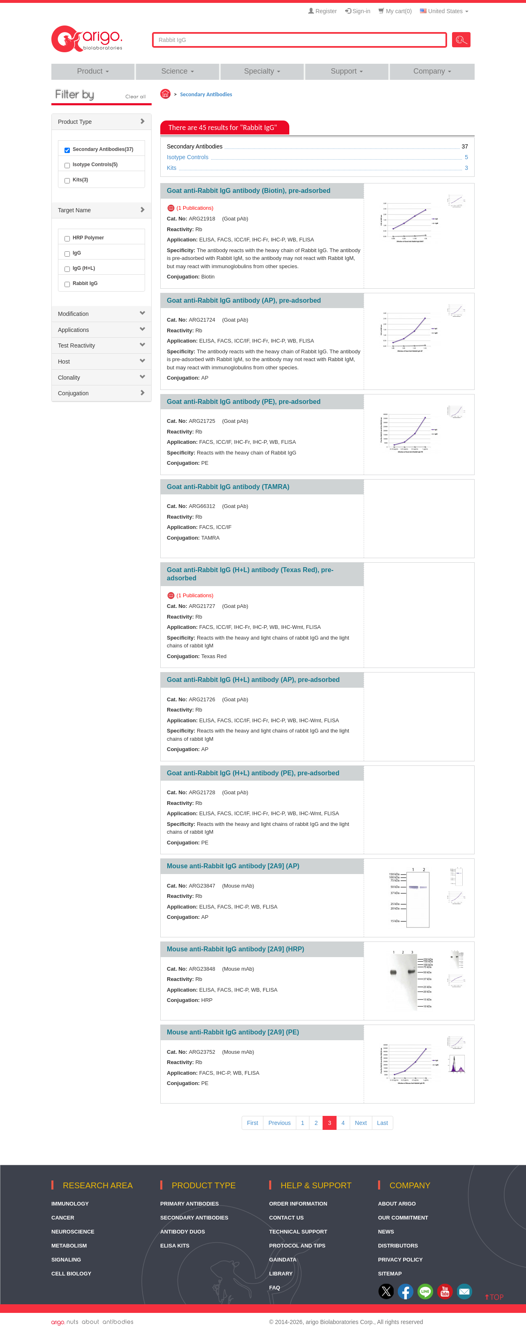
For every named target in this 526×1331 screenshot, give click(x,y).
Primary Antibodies (189, 1204)
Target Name (74, 210)
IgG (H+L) (80, 268)
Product (92, 71)
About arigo (397, 1204)
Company (432, 71)
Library (281, 1274)
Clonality (69, 377)
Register (322, 11)
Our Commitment (403, 1218)
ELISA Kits (174, 1246)
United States (444, 11)
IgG (73, 253)
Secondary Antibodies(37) (99, 149)
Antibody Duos (182, 1232)
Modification (73, 314)
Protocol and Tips (297, 1246)
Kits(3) (76, 180)
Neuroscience (73, 1232)
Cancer (62, 1218)
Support (347, 71)
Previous (279, 1123)
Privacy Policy (400, 1260)
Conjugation (73, 393)
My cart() (395, 11)
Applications (73, 330)
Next (361, 1123)
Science (177, 71)
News (386, 1232)
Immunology (70, 1204)
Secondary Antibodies (194, 1218)
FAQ (274, 1288)
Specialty (262, 71)
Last (382, 1123)
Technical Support (298, 1232)
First (252, 1123)
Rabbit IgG (81, 284)
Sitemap (390, 1274)
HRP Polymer (84, 238)
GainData (283, 1260)
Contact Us (286, 1218)
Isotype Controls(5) (91, 165)
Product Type (75, 121)
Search (461, 39)
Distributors (398, 1246)
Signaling (66, 1260)
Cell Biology (71, 1274)
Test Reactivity (76, 345)
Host (64, 361)
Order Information (298, 1204)
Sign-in (357, 11)
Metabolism (69, 1246)
